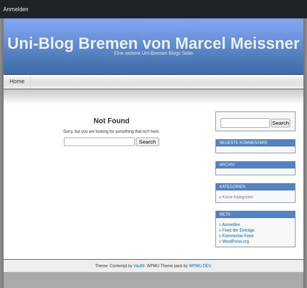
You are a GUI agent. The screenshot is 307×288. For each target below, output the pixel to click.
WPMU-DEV (200, 266)
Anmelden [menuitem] (15, 9)
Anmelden (231, 224)
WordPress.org (235, 241)
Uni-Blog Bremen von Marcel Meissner (153, 43)
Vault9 (139, 266)
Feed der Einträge (238, 230)
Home (17, 81)
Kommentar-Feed (237, 236)
